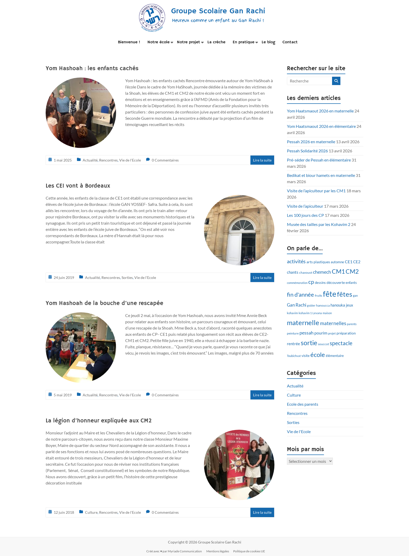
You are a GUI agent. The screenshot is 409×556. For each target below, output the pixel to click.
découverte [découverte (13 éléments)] (336, 282)
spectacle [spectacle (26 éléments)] (341, 343)
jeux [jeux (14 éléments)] (349, 305)
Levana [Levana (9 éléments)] (317, 313)
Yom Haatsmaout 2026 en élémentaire (321, 126)
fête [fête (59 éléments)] (329, 293)
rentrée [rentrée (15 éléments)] (293, 343)
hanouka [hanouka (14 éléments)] (337, 305)
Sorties (127, 277)
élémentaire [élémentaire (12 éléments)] (335, 356)
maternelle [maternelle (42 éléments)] (303, 322)
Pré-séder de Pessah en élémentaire (319, 159)
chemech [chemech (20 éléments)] (322, 272)
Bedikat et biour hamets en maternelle (321, 175)
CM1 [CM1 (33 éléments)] (338, 271)
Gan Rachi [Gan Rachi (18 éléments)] (296, 305)
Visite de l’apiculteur (305, 206)
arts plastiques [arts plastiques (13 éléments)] (318, 262)
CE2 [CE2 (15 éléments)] (356, 261)
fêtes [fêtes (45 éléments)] (344, 294)
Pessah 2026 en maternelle (311, 141)
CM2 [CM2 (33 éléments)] (352, 271)
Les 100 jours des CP (305, 215)
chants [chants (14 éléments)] (292, 272)
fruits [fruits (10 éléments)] (318, 295)
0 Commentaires (165, 160)
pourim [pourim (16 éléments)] (320, 332)
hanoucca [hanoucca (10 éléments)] (323, 305)
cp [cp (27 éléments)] (311, 281)
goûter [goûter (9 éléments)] (311, 305)
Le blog (268, 42)
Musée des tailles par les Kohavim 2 (318, 224)
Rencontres (108, 160)
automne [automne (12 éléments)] (337, 262)
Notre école (158, 42)
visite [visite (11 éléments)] (306, 356)
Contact (290, 42)
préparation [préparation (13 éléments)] (346, 333)
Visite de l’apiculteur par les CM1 (316, 190)
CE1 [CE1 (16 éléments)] (348, 261)
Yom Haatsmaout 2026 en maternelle (320, 110)
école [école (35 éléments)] (317, 354)
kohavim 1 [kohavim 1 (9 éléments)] (305, 313)
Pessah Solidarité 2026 (307, 150)
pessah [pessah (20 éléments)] (306, 333)
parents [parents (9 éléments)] (352, 324)
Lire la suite (262, 160)
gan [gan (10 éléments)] (355, 295)
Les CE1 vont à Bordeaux (78, 186)
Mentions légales (218, 551)
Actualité (90, 160)
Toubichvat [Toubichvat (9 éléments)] (294, 355)
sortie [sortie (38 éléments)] (309, 342)
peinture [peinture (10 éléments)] (293, 333)
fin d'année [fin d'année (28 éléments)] (300, 294)
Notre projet (188, 42)
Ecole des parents (302, 404)
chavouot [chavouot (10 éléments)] (305, 272)
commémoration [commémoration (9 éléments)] (297, 282)
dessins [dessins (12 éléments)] (320, 282)
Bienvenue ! (129, 42)
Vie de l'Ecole (130, 160)
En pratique (243, 42)
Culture (91, 512)
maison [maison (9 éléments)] (327, 313)
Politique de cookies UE (251, 551)
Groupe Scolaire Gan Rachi (218, 11)
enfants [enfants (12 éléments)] (351, 282)
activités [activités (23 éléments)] (296, 261)
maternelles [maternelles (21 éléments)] (333, 323)
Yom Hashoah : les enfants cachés (92, 68)
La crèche (216, 42)
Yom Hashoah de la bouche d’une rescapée (104, 303)
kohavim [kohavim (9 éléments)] (292, 313)
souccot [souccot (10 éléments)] (323, 344)
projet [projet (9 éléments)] (332, 333)
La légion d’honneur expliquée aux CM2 (99, 421)
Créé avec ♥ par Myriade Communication (174, 551)
